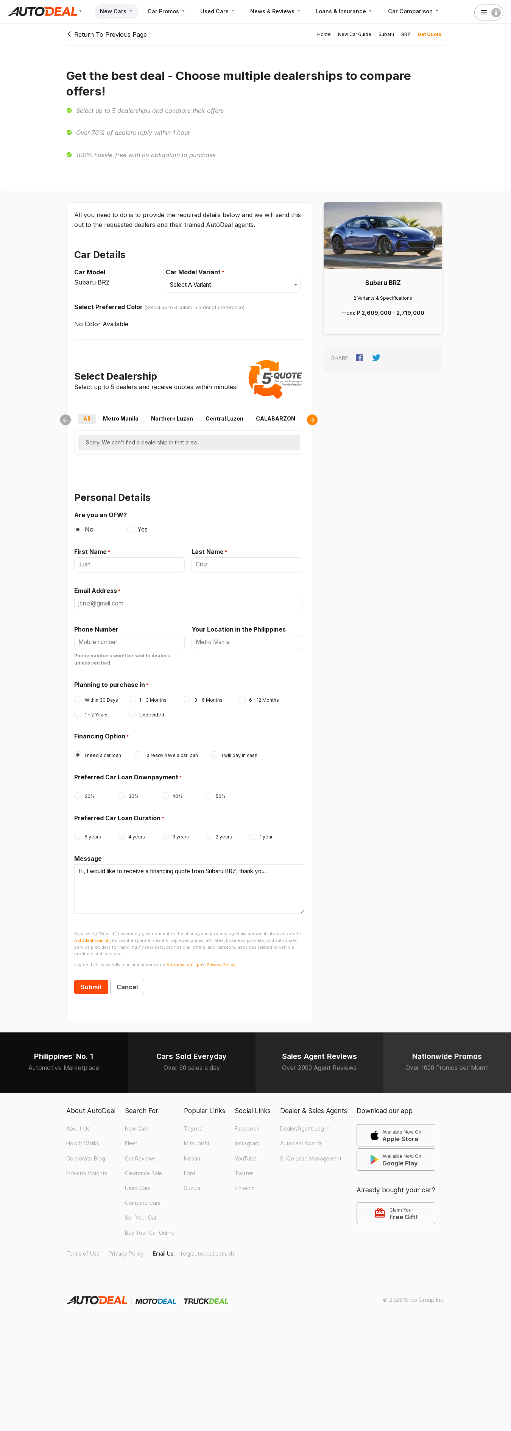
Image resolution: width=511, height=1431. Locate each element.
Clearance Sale (143, 1167)
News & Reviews (281, 11)
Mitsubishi (196, 1138)
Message (88, 856)
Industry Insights (86, 1167)
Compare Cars (142, 1197)
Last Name (208, 551)
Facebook (247, 1123)
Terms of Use (83, 1248)
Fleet (131, 1138)
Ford (189, 1167)
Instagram (247, 1138)
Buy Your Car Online (149, 1227)
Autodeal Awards (301, 1138)
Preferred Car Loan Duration (117, 815)
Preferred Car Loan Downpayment (126, 774)
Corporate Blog (85, 1152)
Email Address (95, 589)
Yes (142, 529)
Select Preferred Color (108, 306)
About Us (78, 1123)
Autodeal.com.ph (92, 934)
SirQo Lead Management (311, 1152)
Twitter (244, 1167)
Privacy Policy (126, 1248)
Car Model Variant (193, 272)
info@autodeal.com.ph (205, 1248)
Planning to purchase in (109, 682)
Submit (91, 981)
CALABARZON (275, 418)
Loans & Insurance (350, 11)
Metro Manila (121, 418)
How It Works (82, 1138)
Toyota (193, 1123)
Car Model (89, 272)
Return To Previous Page (106, 34)
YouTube (246, 1152)
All (86, 418)
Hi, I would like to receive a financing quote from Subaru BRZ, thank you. (189, 885)
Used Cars (222, 11)
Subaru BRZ (383, 282)
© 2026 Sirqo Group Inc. (414, 1294)
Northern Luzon (172, 418)
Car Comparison (420, 11)
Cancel (127, 981)
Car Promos (169, 11)
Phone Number (96, 627)
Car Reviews (140, 1152)
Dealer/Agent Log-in (305, 1123)
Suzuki (192, 1182)
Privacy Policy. (222, 958)
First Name (90, 551)
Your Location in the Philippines (239, 627)
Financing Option (99, 734)
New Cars (117, 11)
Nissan (192, 1152)
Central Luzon (224, 418)
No (89, 529)
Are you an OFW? (100, 514)
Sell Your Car (141, 1212)
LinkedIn (245, 1182)
